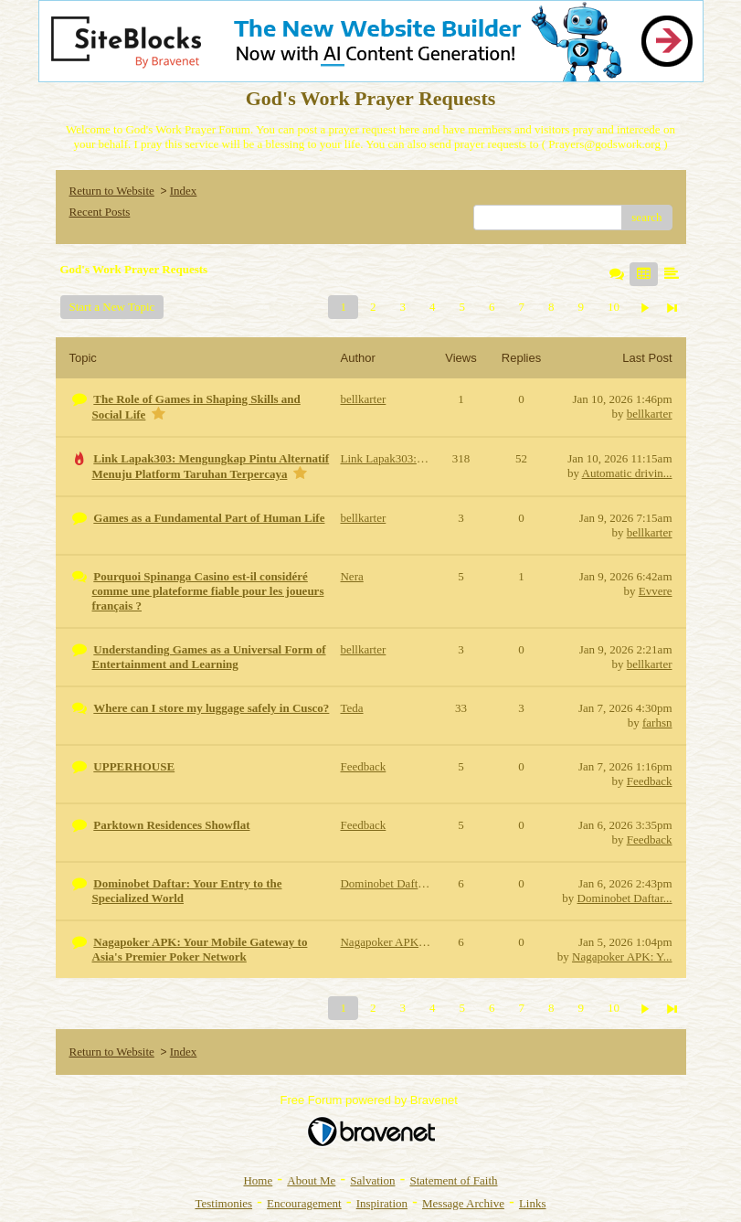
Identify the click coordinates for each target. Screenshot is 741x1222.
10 (613, 306)
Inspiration (382, 1203)
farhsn (657, 722)
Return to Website (111, 190)
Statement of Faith (453, 1180)
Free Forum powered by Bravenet (371, 1100)
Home (257, 1180)
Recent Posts (100, 211)
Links (532, 1203)
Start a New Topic (112, 306)
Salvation (372, 1180)
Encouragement (304, 1203)
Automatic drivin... (627, 473)
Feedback (649, 781)
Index (183, 190)
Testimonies (223, 1203)
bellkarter (649, 413)
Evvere (655, 591)
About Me (311, 1180)
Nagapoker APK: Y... (622, 956)
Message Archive (463, 1203)
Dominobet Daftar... (624, 898)
